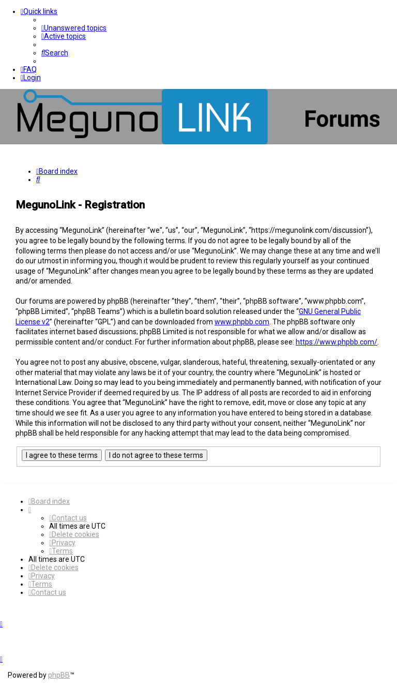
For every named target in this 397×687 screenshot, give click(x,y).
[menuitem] (73, 28)
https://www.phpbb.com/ (336, 342)
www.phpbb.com (242, 322)
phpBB (59, 675)
